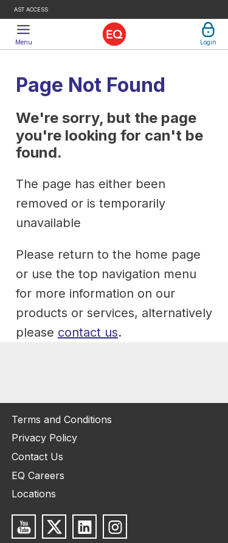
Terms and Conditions (62, 419)
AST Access (31, 9)
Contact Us (37, 456)
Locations (34, 494)
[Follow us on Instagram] (115, 526)
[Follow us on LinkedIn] (84, 526)
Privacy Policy (44, 438)
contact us (88, 332)
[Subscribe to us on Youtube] (24, 526)
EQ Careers (38, 475)
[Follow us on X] (54, 526)
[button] (24, 34)
